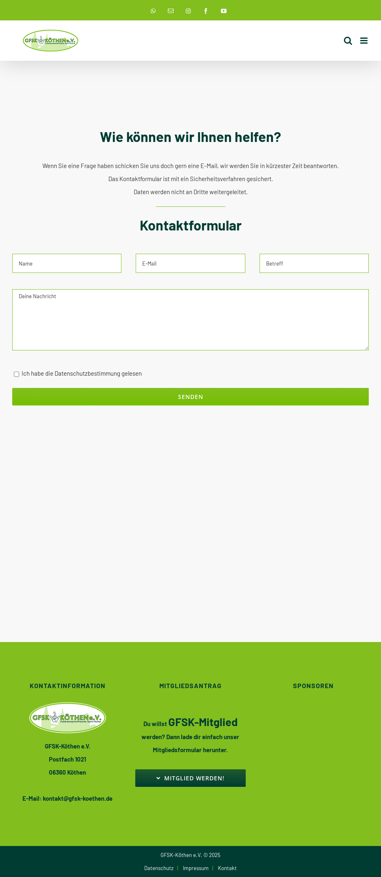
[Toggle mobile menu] (364, 40)
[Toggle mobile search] (348, 40)
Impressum (196, 868)
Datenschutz (159, 868)
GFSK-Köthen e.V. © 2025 (190, 855)
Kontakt (227, 868)
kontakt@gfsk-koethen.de (77, 798)
